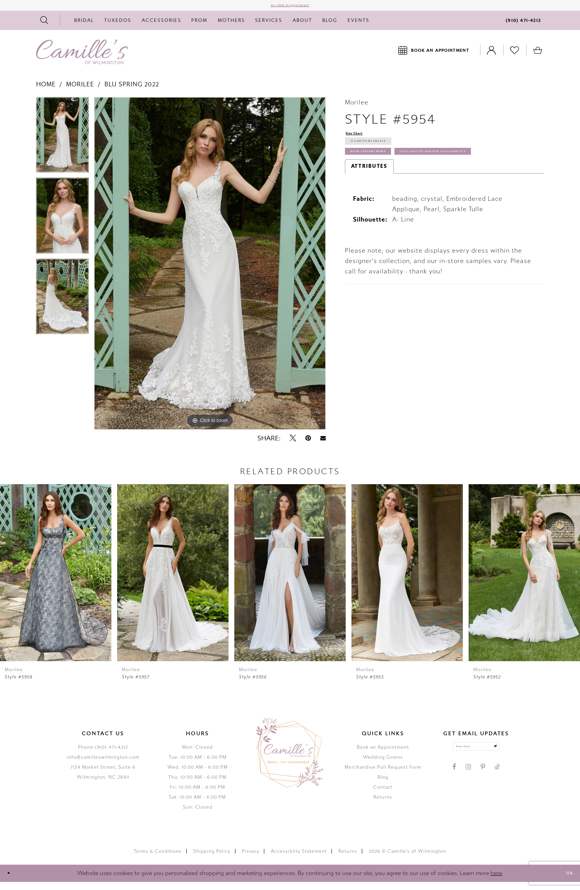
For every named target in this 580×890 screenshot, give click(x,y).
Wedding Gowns (383, 765)
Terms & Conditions (158, 859)
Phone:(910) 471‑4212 (103, 755)
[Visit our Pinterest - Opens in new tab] (483, 781)
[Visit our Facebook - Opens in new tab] (454, 781)
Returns (382, 804)
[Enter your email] (476, 757)
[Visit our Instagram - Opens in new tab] (468, 781)
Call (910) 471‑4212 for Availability (412, 192)
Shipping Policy (211, 859)
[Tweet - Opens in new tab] (293, 446)
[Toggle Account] (491, 58)
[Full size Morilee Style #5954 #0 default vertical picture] (209, 271)
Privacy (250, 859)
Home (46, 92)
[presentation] (55, 580)
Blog (383, 784)
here (496, 880)
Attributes (369, 210)
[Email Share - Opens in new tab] (323, 446)
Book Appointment (386, 174)
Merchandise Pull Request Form (383, 775)
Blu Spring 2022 (131, 92)
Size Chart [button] (361, 142)
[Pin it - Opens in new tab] (308, 446)
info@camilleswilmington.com (103, 765)
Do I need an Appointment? (290, 9)
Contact (383, 794)
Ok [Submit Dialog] (565, 881)
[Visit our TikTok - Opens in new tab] (497, 781)
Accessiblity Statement (299, 859)
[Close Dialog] (12, 881)
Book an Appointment (383, 755)
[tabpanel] (62, 145)
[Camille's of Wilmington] (82, 59)
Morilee (80, 92)
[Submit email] (510, 757)
